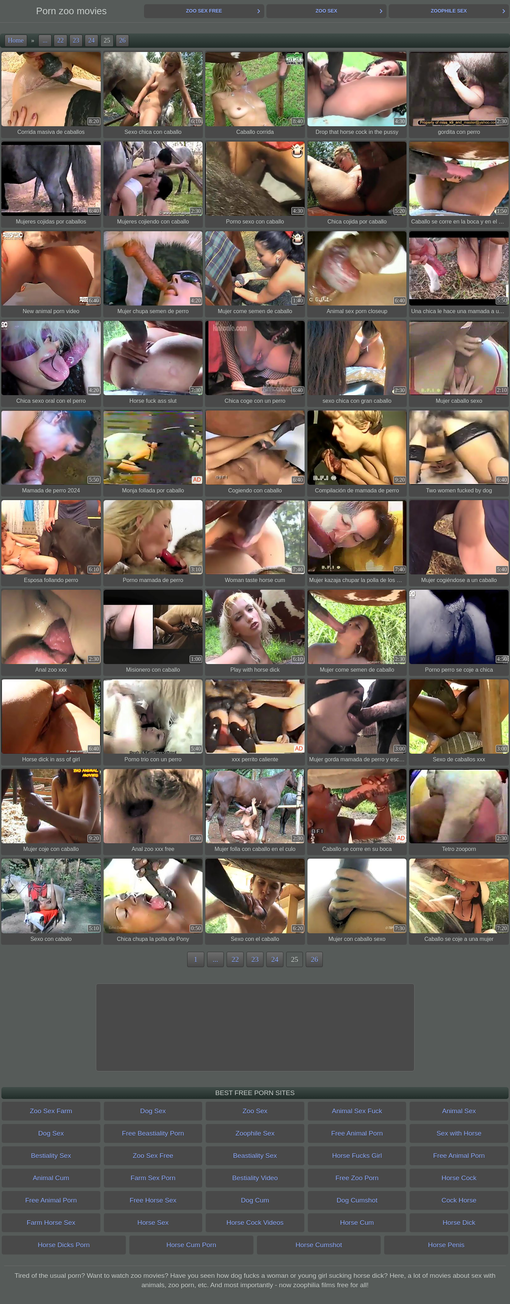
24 (91, 40)
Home (16, 40)
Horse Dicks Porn (64, 1245)
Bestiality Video (255, 1178)
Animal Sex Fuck (357, 1111)
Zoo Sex (326, 11)
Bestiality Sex (51, 1155)
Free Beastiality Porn (153, 1133)
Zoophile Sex (449, 11)
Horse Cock (459, 1178)
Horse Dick (459, 1222)
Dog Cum (255, 1200)
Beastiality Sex (255, 1155)
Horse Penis (446, 1245)
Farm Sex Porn (152, 1178)
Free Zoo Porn (357, 1178)
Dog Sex (153, 1111)
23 (76, 40)
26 (122, 40)
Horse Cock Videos (255, 1222)
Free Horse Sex (153, 1200)
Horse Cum (357, 1222)
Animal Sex (459, 1111)
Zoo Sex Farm (51, 1111)
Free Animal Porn (357, 1133)
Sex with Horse (458, 1133)
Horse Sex (153, 1222)
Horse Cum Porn (191, 1245)
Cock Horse (459, 1200)
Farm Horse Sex (50, 1222)
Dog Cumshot (356, 1200)
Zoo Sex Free (204, 11)
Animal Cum (51, 1178)
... (45, 40)
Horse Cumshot (319, 1245)
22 (60, 40)
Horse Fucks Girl (357, 1155)
